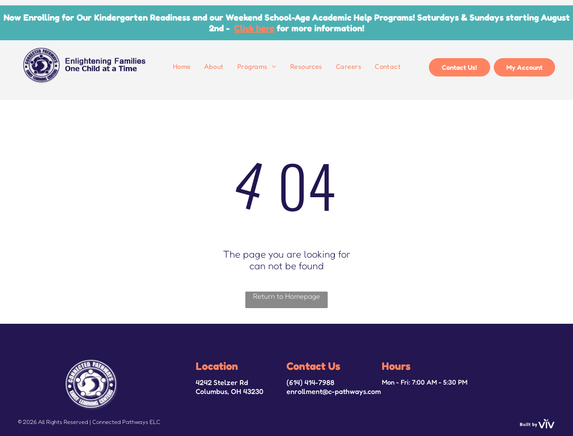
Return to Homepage (286, 296)
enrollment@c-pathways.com (333, 391)
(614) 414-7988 (310, 382)
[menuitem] (181, 66)
